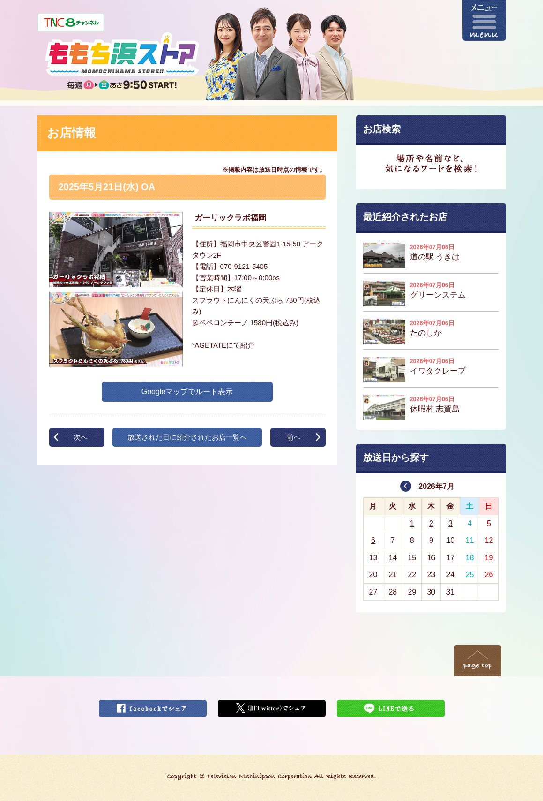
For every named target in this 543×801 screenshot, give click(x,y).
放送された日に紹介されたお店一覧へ (187, 437)
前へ (294, 437)
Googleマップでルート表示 (187, 392)
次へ (81, 437)
